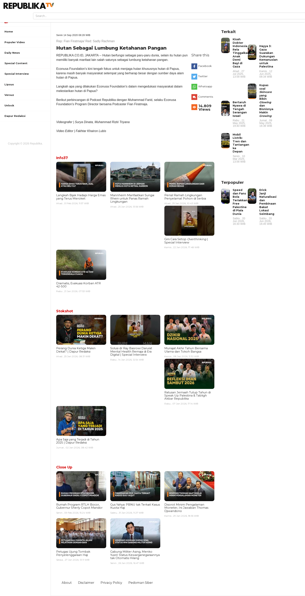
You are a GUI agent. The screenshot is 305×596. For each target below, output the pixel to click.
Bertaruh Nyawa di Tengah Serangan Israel (240, 114)
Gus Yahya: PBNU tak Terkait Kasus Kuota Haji (135, 506)
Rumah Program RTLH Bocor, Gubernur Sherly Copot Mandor (79, 506)
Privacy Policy (111, 583)
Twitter (203, 76)
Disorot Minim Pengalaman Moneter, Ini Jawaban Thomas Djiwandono (186, 508)
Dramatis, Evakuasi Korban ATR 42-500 (78, 285)
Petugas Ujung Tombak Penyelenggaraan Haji (73, 553)
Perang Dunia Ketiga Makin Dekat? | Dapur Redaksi (76, 350)
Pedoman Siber (140, 583)
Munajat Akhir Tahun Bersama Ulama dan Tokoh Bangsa (186, 350)
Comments (205, 96)
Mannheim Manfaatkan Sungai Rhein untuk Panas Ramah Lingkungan (132, 198)
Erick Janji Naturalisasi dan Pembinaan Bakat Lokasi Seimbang (267, 206)
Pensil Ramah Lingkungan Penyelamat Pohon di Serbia (185, 196)
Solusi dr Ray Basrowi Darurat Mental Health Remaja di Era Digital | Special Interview (131, 351)
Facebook (205, 65)
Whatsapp (205, 86)
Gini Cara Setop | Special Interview (186, 240)
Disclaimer (86, 583)
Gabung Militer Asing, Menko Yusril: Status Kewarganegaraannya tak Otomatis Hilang (135, 555)
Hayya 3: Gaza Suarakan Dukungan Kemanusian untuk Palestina (268, 61)
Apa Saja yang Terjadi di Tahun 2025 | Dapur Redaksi (77, 441)
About (67, 583)
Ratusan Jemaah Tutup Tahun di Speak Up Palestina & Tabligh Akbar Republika (187, 396)
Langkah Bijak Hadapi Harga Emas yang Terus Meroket (81, 196)
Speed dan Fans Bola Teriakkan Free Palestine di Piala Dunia (240, 206)
